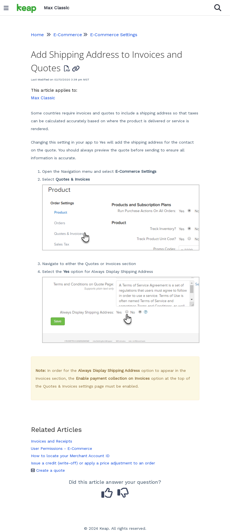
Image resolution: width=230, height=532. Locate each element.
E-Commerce (67, 34)
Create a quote (48, 470)
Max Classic (43, 97)
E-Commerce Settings (113, 34)
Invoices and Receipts (51, 441)
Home (37, 34)
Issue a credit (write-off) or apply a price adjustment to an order (93, 463)
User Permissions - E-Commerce (61, 448)
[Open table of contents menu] (8, 6)
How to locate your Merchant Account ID (70, 455)
